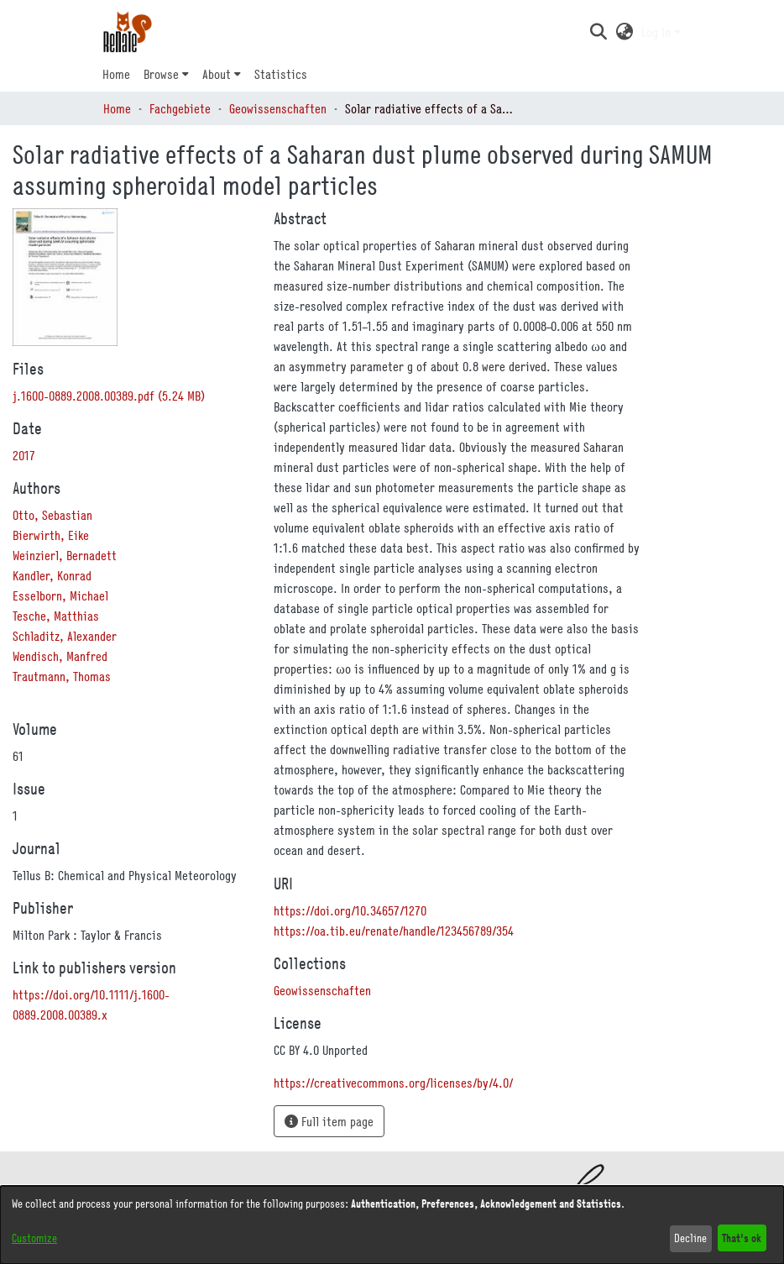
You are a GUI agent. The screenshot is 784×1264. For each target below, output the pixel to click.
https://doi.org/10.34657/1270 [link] (350, 910)
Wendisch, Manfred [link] (60, 655)
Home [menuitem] (116, 73)
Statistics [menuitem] (280, 73)
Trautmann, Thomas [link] (62, 676)
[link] (109, 395)
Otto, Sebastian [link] (52, 514)
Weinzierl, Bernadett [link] (65, 555)
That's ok (741, 1237)
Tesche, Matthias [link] (56, 615)
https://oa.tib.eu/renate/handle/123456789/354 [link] (394, 930)
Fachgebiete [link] (180, 108)
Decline (690, 1238)
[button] (598, 32)
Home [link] (117, 108)
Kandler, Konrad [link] (52, 575)
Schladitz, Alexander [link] (65, 635)
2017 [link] (24, 455)
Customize (34, 1238)
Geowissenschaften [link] (278, 108)
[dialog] (392, 1225)
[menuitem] (166, 74)
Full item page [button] (329, 1121)
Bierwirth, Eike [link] (51, 535)
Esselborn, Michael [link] (60, 595)
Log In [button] (657, 31)
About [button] (216, 73)
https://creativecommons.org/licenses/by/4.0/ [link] (393, 1082)
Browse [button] (161, 73)
